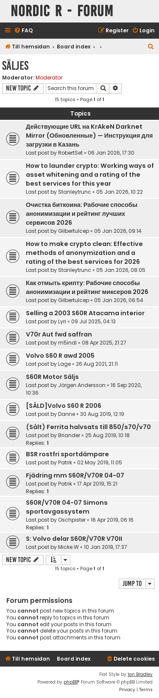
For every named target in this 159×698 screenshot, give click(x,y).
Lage (64, 363)
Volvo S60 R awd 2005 (60, 355)
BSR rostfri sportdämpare (67, 454)
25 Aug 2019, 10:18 (107, 435)
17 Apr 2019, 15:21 (97, 483)
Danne (66, 414)
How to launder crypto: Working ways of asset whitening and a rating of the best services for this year (90, 174)
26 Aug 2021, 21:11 (97, 363)
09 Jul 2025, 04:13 (93, 321)
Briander (69, 435)
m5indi (67, 342)
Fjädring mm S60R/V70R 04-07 (75, 475)
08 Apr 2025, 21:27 (104, 342)
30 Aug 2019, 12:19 (102, 414)
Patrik (65, 462)
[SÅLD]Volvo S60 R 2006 (63, 405)
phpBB (71, 682)
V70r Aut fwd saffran (59, 334)
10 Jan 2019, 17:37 (105, 547)
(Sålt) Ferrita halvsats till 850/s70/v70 (88, 427)
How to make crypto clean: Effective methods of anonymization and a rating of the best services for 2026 (84, 253)
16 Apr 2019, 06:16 (112, 519)
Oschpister (72, 519)
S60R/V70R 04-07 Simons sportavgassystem (67, 507)
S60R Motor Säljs (52, 377)
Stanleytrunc (74, 191)
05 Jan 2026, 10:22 (119, 191)
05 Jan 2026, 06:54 (118, 300)
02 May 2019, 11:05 (99, 462)
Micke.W (68, 547)
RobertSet (70, 152)
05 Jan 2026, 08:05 (120, 270)
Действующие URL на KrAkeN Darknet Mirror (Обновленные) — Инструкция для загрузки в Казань (89, 135)
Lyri (62, 321)
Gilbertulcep (73, 231)
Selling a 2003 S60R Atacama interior (85, 313)
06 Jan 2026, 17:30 (111, 152)
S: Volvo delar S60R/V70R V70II (74, 538)
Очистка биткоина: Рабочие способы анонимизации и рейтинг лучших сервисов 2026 (81, 214)
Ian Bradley (140, 674)
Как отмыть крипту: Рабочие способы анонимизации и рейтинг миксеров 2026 (87, 287)
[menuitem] (23, 31)
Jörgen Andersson (82, 385)
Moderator (49, 77)
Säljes (15, 65)
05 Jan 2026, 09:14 (118, 231)
